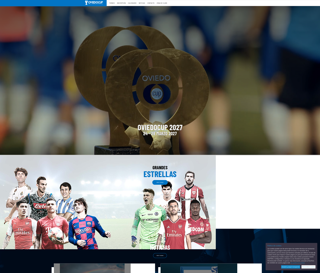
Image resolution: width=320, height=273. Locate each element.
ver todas (160, 182)
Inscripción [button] (121, 3)
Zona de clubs (162, 3)
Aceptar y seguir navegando (290, 267)
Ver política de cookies (298, 263)
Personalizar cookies (308, 267)
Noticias (142, 3)
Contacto (150, 3)
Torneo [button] (112, 3)
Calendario (132, 3)
